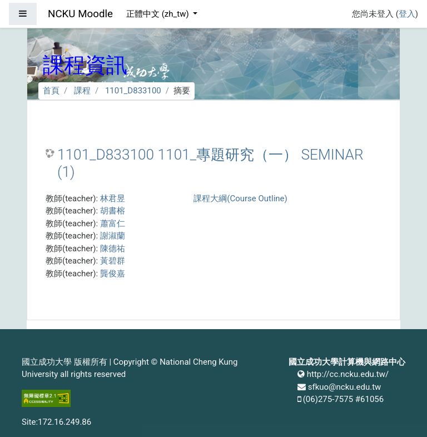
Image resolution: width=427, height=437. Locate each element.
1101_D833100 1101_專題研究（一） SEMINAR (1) (210, 163)
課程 (82, 91)
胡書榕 (112, 211)
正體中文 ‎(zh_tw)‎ (158, 14)
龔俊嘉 (112, 274)
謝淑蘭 (112, 236)
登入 (407, 14)
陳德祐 (112, 249)
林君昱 (112, 198)
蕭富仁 (112, 223)
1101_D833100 (133, 91)
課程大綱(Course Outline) (240, 198)
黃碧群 (112, 261)
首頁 (51, 91)
